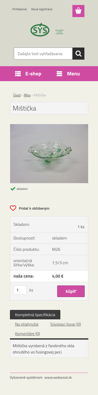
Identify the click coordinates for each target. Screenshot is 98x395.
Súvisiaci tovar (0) (65, 324)
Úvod (17, 95)
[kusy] (20, 290)
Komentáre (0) (27, 333)
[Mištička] (49, 126)
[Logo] (49, 31)
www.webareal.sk (58, 377)
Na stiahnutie (27, 324)
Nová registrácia (42, 9)
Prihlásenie (20, 9)
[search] (78, 54)
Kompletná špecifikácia (35, 314)
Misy (27, 95)
